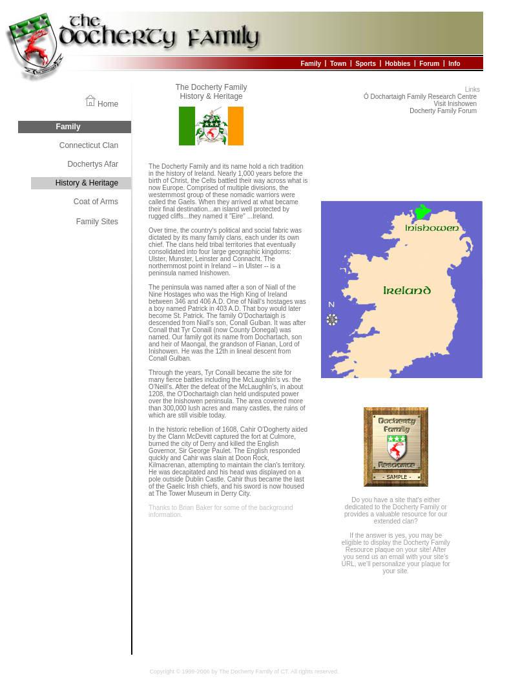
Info (454, 63)
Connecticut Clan (88, 145)
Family (310, 63)
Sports (365, 63)
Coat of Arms (96, 201)
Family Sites (97, 221)
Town (338, 63)
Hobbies (397, 63)
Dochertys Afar (92, 164)
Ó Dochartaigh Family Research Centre (420, 96)
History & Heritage (87, 182)
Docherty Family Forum (443, 110)
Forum (429, 63)
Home (108, 104)
